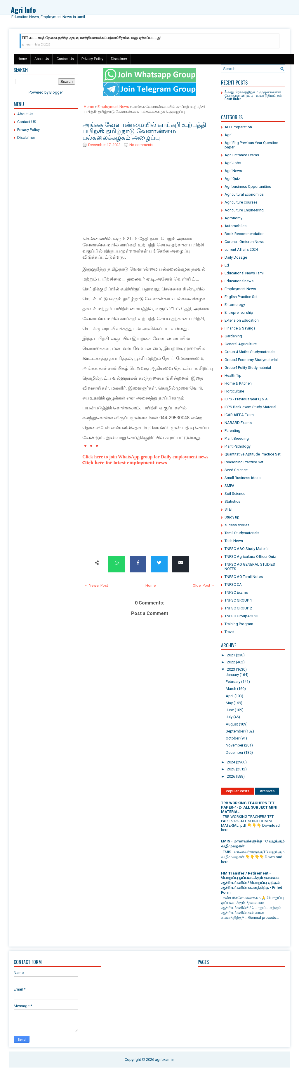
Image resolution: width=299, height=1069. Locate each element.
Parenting (232, 430)
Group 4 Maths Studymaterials (250, 352)
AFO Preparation (238, 127)
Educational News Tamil (245, 273)
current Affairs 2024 (241, 249)
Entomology (235, 304)
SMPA (229, 485)
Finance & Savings (240, 328)
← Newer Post (96, 585)
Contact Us (65, 59)
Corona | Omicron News (244, 241)
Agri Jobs (233, 163)
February (233, 681)
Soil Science (235, 493)
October (232, 738)
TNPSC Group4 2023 (241, 616)
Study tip (232, 517)
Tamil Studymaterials (242, 533)
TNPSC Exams (236, 592)
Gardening (233, 336)
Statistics (232, 501)
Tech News (234, 541)
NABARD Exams (238, 422)
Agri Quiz (232, 178)
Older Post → (204, 585)
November (234, 745)
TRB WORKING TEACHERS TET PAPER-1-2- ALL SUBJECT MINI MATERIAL (249, 807)
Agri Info (23, 9)
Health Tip (233, 375)
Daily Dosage (236, 257)
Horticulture (234, 391)
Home (22, 59)
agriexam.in (164, 1059)
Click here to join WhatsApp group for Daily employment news (145, 456)
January (232, 674)
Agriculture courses (241, 202)
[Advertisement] (46, 233)
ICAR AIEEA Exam (239, 415)
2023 (231, 669)
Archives (267, 791)
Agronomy (233, 218)
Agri (228, 135)
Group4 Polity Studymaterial (248, 367)
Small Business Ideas (242, 478)
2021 (231, 655)
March (231, 688)
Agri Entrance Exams (242, 155)
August (232, 724)
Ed (227, 265)
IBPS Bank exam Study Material (250, 407)
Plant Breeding (237, 438)
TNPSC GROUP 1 (238, 600)
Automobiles (235, 226)
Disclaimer (119, 59)
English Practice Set (241, 297)
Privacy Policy (92, 59)
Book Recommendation (245, 234)
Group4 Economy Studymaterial (251, 359)
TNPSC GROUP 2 (238, 608)
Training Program (239, 624)
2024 (231, 762)
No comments (141, 145)
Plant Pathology (238, 446)
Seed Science (236, 470)
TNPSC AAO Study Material (247, 548)
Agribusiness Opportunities (248, 186)
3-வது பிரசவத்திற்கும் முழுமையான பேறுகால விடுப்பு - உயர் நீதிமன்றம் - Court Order (254, 95)
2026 (231, 776)
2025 (231, 769)
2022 (231, 662)
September (235, 731)
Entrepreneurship (239, 312)
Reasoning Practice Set (244, 462)
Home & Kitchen (238, 383)
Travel (229, 632)
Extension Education (242, 320)
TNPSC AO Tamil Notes (244, 576)
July (229, 717)
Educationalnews (239, 281)
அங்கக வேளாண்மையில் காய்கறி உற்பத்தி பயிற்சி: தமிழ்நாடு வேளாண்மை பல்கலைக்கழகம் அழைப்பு (144, 130)
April (230, 696)
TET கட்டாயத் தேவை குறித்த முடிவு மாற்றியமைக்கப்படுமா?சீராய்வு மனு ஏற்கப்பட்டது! (91, 38)
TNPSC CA (233, 584)
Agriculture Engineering (244, 210)
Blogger (55, 92)
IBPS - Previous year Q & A (246, 399)
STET (229, 509)
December (234, 752)
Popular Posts (237, 791)
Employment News (113, 106)
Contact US (26, 122)
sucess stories (237, 525)
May (229, 703)
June (230, 710)
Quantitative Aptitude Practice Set (253, 454)
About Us (41, 59)
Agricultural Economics (244, 194)
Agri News (233, 171)
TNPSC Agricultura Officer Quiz (250, 556)
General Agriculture (241, 344)
